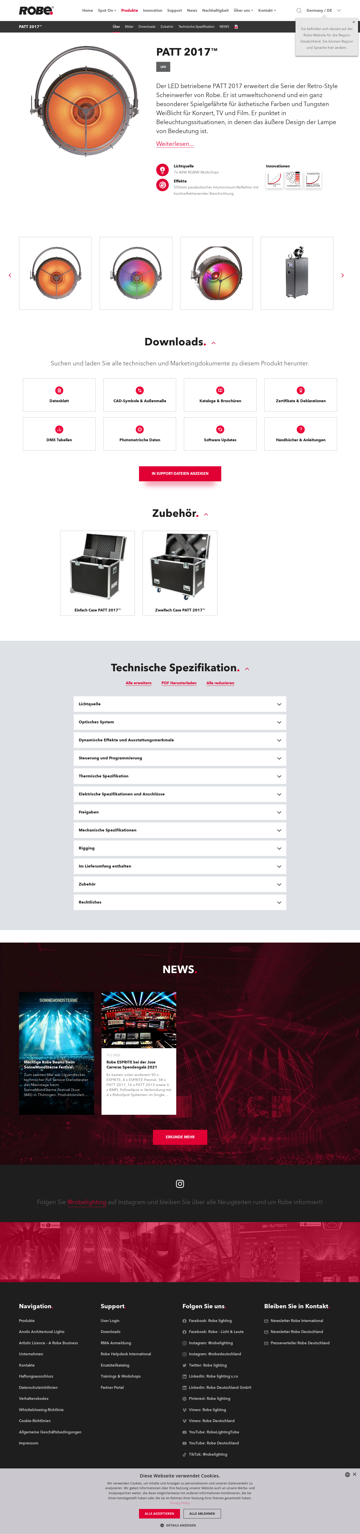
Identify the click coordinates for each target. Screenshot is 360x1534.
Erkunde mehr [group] (180, 1137)
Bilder (129, 27)
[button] (180, 1525)
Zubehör (167, 27)
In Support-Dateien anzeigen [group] (180, 473)
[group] (10, 275)
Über (116, 27)
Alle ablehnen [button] (202, 1513)
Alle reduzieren (220, 683)
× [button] (354, 1474)
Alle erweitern (139, 683)
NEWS (224, 27)
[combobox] (347, 1474)
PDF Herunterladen (179, 683)
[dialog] (180, 1501)
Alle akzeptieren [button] (159, 1513)
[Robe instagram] (180, 1184)
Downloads (147, 27)
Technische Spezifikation (196, 27)
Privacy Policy (180, 1503)
